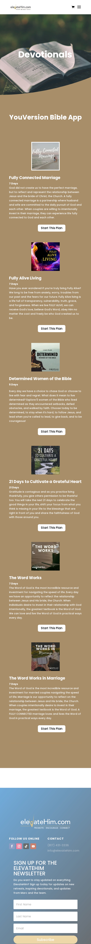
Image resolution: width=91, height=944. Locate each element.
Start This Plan (51, 228)
